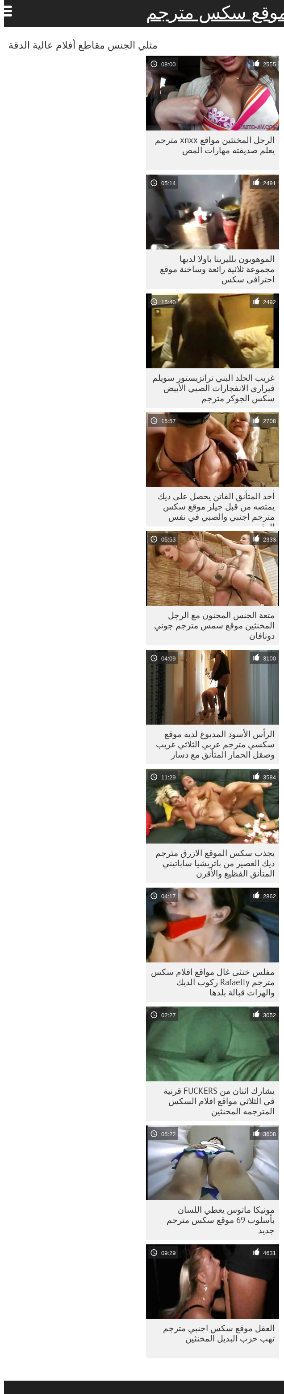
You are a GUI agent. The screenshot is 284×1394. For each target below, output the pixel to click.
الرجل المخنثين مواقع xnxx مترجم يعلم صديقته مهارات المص (211, 145)
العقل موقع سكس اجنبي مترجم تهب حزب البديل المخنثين (215, 1333)
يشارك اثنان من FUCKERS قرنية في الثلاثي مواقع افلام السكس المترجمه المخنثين (215, 1101)
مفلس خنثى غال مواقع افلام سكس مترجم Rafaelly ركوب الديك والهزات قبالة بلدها (209, 982)
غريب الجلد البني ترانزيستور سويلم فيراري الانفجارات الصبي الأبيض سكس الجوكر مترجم (209, 388)
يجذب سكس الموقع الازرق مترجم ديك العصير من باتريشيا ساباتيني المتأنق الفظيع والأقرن (211, 863)
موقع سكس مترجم (213, 12)
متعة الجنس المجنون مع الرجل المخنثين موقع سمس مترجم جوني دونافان (210, 625)
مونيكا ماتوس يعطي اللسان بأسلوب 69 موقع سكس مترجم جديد (217, 1219)
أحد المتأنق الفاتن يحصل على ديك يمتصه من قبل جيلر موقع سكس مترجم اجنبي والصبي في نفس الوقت (212, 508)
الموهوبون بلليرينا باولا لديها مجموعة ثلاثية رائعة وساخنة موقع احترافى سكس (213, 269)
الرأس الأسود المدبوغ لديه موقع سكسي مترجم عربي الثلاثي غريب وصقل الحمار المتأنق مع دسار (211, 744)
